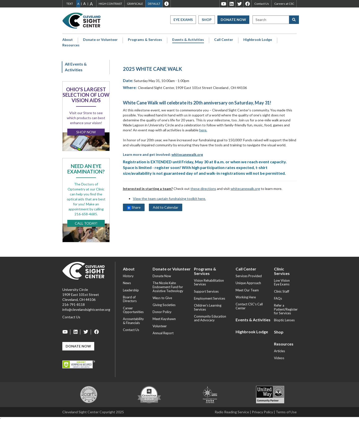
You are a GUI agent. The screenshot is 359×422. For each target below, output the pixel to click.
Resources (71, 45)
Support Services (206, 291)
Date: (128, 80)
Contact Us (261, 3)
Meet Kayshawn (164, 319)
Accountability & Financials (133, 321)
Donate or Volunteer (100, 40)
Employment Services (209, 298)
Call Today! (86, 223)
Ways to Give (162, 298)
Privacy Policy (262, 412)
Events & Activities (188, 40)
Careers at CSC (284, 3)
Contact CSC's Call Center (249, 306)
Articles (279, 351)
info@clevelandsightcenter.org (86, 309)
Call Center (223, 40)
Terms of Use (286, 412)
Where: (130, 87)
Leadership (131, 290)
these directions (203, 188)
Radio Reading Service (232, 412)
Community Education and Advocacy (210, 318)
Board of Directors (130, 299)
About (67, 40)
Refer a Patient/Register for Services (286, 309)
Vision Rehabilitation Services (209, 282)
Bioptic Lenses (284, 320)
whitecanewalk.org (187, 154)
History (128, 276)
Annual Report (163, 333)
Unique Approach (248, 283)
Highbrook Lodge (257, 40)
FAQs (278, 298)
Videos (279, 358)
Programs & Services (145, 40)
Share (134, 207)
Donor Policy (162, 312)
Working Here (246, 297)
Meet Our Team (247, 290)
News (127, 283)
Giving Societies (164, 305)
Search (261, 19)
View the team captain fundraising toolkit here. (169, 198)
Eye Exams (183, 19)
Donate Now (233, 19)
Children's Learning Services (207, 307)
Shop (207, 19)
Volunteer (160, 326)
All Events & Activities (76, 67)
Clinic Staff (281, 291)
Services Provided (249, 276)
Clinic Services (282, 271)
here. (203, 130)
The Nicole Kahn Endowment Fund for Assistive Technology (168, 287)
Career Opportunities (133, 310)
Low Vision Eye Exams (282, 282)
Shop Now (86, 132)
